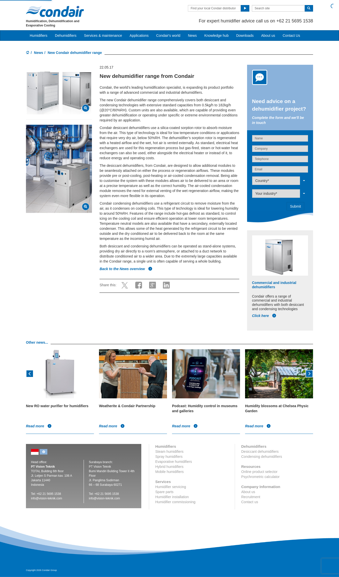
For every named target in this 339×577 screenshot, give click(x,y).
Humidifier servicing (170, 487)
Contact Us (291, 36)
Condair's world (168, 36)
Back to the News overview (125, 269)
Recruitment (250, 497)
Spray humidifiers (169, 457)
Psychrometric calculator (260, 477)
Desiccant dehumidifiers (260, 452)
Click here (264, 316)
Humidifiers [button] (38, 36)
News (192, 36)
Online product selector (259, 472)
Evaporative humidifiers (173, 462)
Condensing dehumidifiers (261, 457)
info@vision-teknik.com (46, 498)
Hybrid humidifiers (169, 467)
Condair (55, 11)
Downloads (245, 36)
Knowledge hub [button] (216, 36)
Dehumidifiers (66, 36)
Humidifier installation (172, 497)
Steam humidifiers (169, 452)
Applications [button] (139, 36)
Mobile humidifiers (169, 472)
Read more (39, 426)
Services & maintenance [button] (103, 36)
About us (268, 36)
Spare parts (164, 492)
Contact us (249, 502)
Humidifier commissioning (175, 502)
